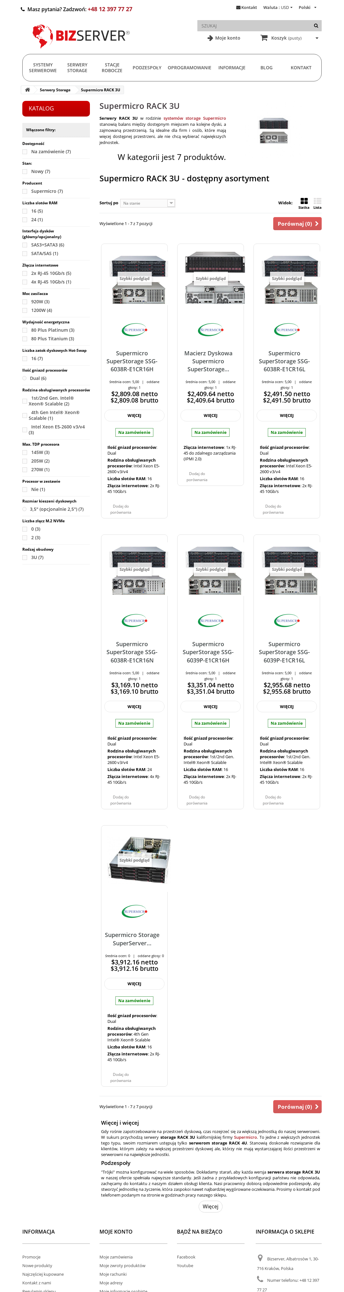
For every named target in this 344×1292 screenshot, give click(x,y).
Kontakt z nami (36, 1283)
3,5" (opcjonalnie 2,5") (57, 509)
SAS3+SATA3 (47, 245)
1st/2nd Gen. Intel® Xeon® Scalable (51, 401)
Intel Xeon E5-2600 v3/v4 (57, 429)
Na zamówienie (51, 151)
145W (40, 452)
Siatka (304, 204)
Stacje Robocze (112, 67)
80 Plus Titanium (52, 339)
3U (37, 557)
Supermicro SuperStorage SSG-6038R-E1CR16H (131, 361)
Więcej (210, 1206)
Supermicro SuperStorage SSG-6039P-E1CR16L (284, 652)
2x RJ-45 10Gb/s (51, 273)
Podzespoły (147, 67)
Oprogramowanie (189, 67)
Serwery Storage (77, 67)
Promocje (31, 1257)
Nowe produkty (37, 1265)
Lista (317, 204)
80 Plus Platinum (52, 330)
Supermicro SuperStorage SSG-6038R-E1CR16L (284, 361)
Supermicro (47, 191)
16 (37, 211)
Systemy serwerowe (43, 67)
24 (37, 219)
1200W (41, 310)
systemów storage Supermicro (195, 118)
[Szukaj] (316, 25)
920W (40, 301)
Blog (266, 67)
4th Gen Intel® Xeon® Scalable (54, 415)
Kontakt (249, 7)
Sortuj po (108, 203)
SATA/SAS (44, 253)
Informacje (231, 67)
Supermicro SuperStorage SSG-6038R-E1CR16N (131, 652)
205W (40, 461)
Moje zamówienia (116, 1257)
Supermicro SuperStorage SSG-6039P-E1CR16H (208, 652)
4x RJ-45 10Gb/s (51, 282)
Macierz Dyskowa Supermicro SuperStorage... (208, 361)
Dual (38, 378)
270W (40, 469)
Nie (38, 489)
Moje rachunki (113, 1274)
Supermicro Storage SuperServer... (132, 939)
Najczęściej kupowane (43, 1274)
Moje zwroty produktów (122, 1265)
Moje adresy (111, 1283)
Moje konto (227, 38)
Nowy (40, 171)
